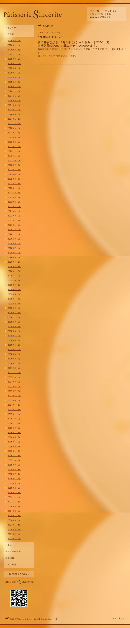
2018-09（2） (14, 326)
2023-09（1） (14, 128)
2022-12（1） (14, 151)
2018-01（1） (14, 363)
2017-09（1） (14, 382)
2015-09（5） (14, 465)
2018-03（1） (14, 354)
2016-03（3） (14, 446)
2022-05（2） (14, 170)
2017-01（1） (14, 414)
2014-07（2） (14, 516)
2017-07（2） (14, 391)
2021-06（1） (14, 202)
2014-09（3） (14, 506)
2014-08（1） (14, 511)
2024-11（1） (14, 96)
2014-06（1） (14, 520)
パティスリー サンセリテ (103, 11)
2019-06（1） (14, 290)
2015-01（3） (14, 493)
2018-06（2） (14, 340)
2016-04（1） (14, 442)
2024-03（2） (14, 114)
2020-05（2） (14, 257)
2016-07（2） (14, 433)
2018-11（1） (14, 317)
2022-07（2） (14, 165)
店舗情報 (9, 558)
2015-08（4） (14, 469)
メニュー (9, 545)
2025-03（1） (14, 77)
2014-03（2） (14, 529)
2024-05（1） (14, 110)
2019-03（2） (14, 303)
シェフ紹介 (10, 564)
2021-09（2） (14, 197)
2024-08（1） (14, 105)
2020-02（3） (14, 266)
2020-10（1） (14, 239)
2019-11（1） (14, 276)
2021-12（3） (14, 193)
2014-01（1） (14, 539)
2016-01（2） (14, 451)
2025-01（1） (14, 87)
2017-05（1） (14, 400)
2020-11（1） (14, 234)
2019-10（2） (14, 280)
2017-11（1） (14, 373)
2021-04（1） (14, 211)
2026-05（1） (14, 40)
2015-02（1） (14, 488)
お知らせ (9, 34)
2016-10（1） (14, 428)
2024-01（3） (14, 119)
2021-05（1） (14, 207)
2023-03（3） (14, 137)
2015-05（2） (14, 483)
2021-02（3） (14, 220)
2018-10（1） (14, 322)
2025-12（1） (14, 54)
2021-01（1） (14, 225)
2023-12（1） (14, 123)
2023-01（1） (14, 147)
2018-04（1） (14, 350)
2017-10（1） (14, 377)
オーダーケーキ (13, 551)
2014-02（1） (14, 534)
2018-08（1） (14, 331)
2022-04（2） (14, 174)
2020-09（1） (14, 243)
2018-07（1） (14, 336)
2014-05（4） (14, 525)
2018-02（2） (14, 359)
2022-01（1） (14, 188)
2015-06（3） (14, 479)
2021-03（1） (14, 216)
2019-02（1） (14, 308)
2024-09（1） (14, 100)
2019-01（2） (14, 313)
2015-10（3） (14, 460)
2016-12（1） (14, 419)
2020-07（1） (14, 248)
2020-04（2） (14, 262)
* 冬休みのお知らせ (50, 37)
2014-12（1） (14, 497)
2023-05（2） (14, 133)
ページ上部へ (118, 618)
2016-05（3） (14, 437)
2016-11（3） (14, 423)
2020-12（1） (14, 230)
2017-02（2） (14, 409)
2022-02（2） (14, 183)
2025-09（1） (14, 59)
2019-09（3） (14, 285)
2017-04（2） (14, 405)
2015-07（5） (14, 474)
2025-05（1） (14, 68)
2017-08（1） (14, 386)
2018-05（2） (14, 345)
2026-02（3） (14, 50)
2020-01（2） (14, 271)
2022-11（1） (14, 156)
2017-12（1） (14, 368)
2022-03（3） (14, 179)
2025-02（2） (14, 82)
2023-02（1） (14, 142)
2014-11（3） (14, 502)
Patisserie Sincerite (26, 619)
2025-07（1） (14, 64)
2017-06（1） (14, 396)
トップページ (12, 27)
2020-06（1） (14, 253)
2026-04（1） (14, 45)
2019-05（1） (14, 294)
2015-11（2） (14, 456)
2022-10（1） (14, 160)
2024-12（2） (14, 91)
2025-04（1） (14, 73)
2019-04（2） (14, 299)
